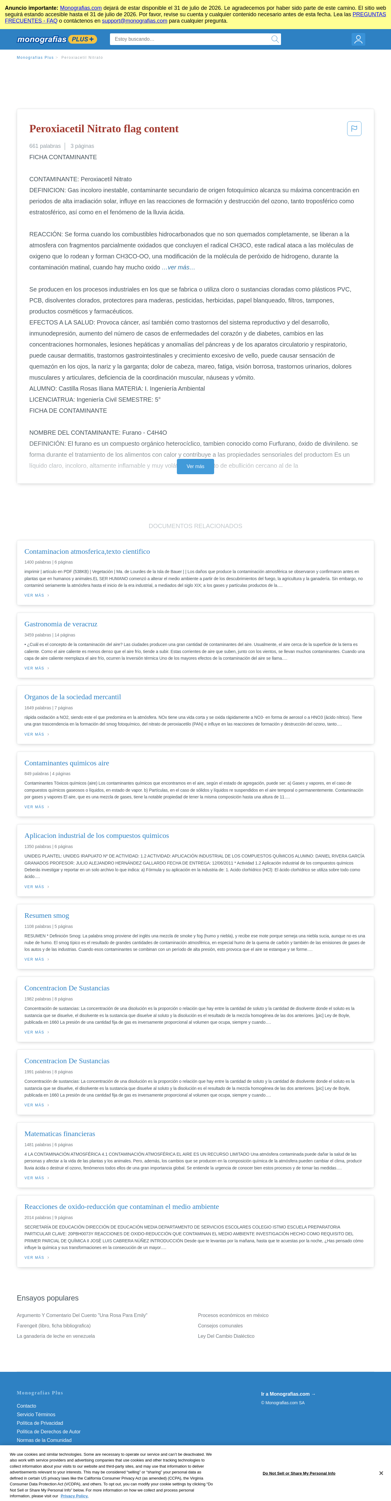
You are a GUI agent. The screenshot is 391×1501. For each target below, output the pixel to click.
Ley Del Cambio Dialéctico (226, 1336)
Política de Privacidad (40, 1423)
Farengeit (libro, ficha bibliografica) (54, 1325)
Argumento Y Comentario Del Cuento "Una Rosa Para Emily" (82, 1315)
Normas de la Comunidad (44, 1440)
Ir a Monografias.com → (288, 1394)
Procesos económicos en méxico (233, 1315)
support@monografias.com (134, 21)
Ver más (195, 466)
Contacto (26, 1406)
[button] (354, 130)
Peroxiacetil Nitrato (82, 57)
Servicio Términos (36, 1414)
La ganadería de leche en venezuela (56, 1336)
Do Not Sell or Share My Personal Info (58, 1457)
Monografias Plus (35, 57)
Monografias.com (81, 8)
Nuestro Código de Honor (44, 1448)
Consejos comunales (220, 1325)
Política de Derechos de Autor (49, 1431)
